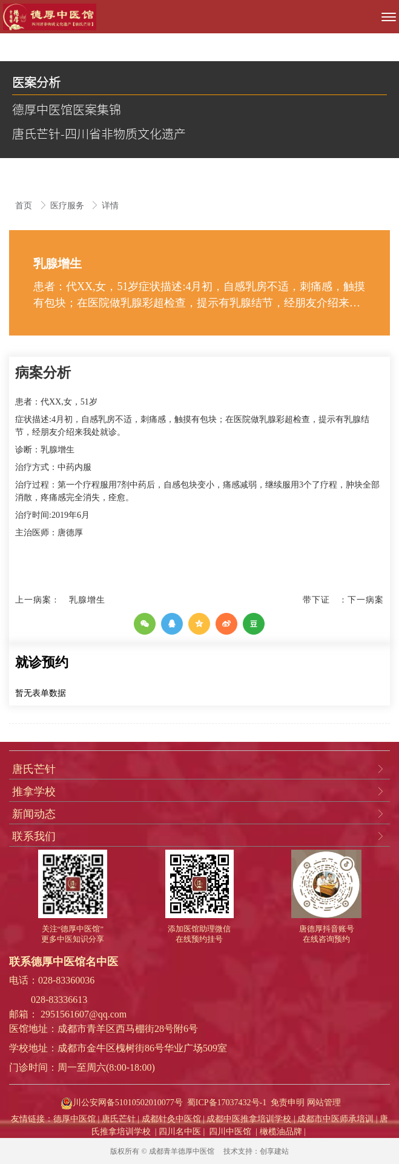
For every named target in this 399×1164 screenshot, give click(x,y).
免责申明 (288, 1102)
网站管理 (324, 1102)
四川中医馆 (230, 1131)
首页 (25, 205)
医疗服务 (68, 205)
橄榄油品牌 (281, 1131)
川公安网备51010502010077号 (120, 1102)
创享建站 (274, 1151)
